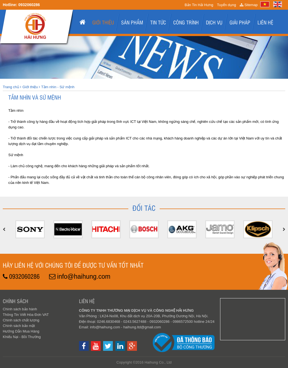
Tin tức (158, 22)
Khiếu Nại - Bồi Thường (22, 337)
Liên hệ (265, 22)
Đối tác (144, 207)
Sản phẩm (132, 22)
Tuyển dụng (226, 5)
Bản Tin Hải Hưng (199, 5)
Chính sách (15, 301)
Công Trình (186, 22)
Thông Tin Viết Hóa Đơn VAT (26, 315)
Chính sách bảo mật (19, 326)
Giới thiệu (103, 22)
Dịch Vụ (214, 22)
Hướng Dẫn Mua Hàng (21, 331)
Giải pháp (240, 22)
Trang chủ (11, 87)
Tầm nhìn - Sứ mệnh (58, 87)
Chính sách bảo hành (20, 309)
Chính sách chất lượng (21, 320)
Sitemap (249, 5)
